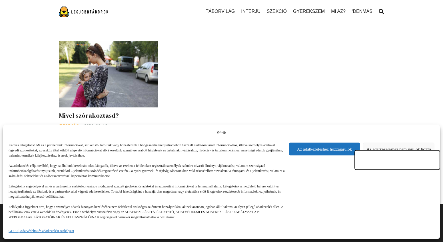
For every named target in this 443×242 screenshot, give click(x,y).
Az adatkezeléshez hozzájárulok (324, 149)
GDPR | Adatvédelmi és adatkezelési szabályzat (41, 231)
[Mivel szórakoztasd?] (108, 45)
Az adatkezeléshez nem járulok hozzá (398, 149)
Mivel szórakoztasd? (89, 115)
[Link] (84, 11)
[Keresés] (381, 11)
